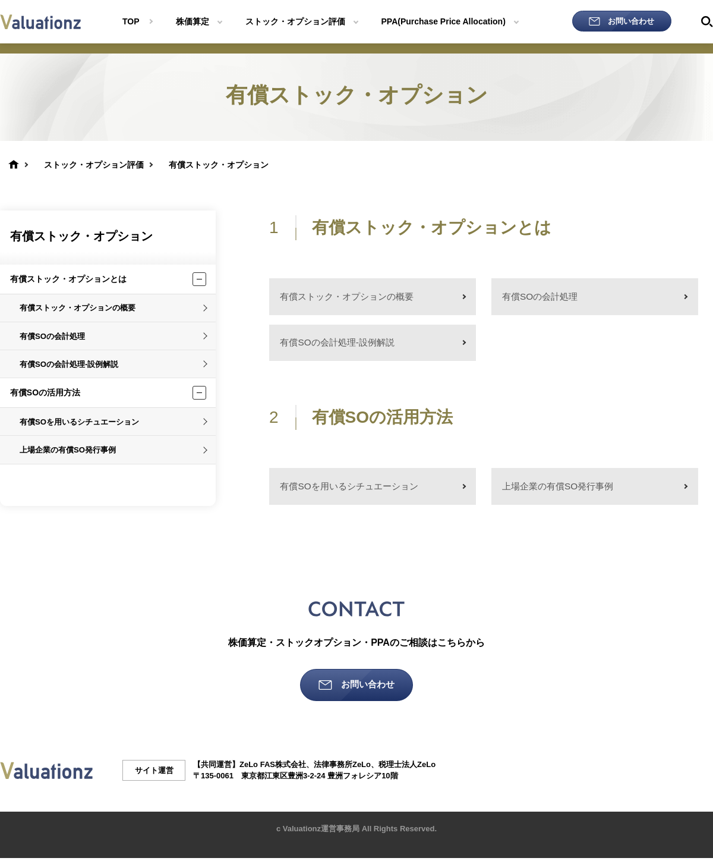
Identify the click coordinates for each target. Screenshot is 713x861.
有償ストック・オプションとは (68, 279)
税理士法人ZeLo (407, 767)
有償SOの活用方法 (45, 392)
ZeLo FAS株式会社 (272, 767)
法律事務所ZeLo (342, 767)
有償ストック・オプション (81, 236)
